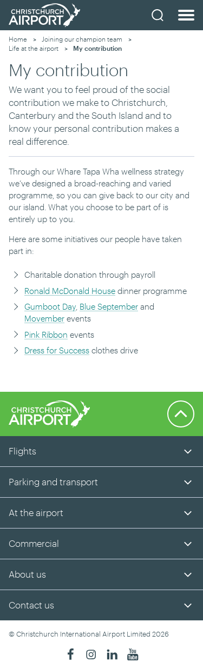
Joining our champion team (82, 39)
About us (27, 573)
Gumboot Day (50, 306)
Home (18, 39)
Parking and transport (53, 481)
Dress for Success (56, 350)
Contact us (31, 604)
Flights (22, 450)
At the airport (36, 512)
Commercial (34, 543)
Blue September (109, 306)
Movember (44, 318)
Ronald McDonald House (69, 291)
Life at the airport (33, 48)
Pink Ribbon (46, 334)
